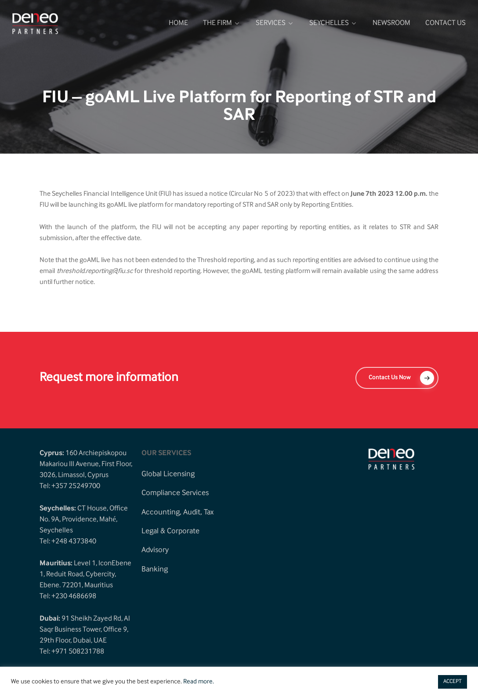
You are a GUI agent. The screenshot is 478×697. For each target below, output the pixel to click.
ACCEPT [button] (452, 682)
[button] (396, 378)
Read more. (198, 682)
